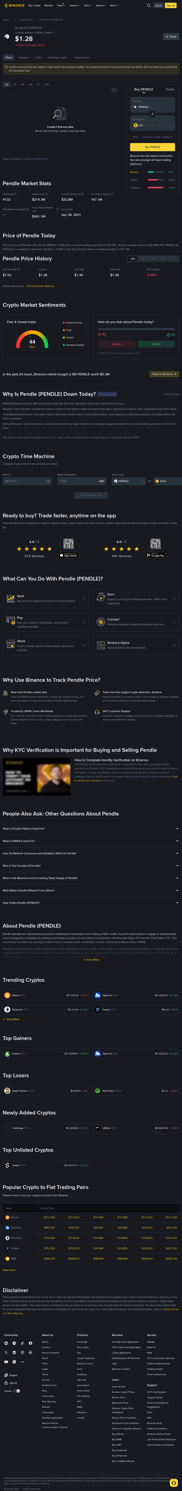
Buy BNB (117, 1439)
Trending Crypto (57, 57)
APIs (149, 1417)
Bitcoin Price (118, 1397)
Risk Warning (49, 1401)
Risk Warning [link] (15, 1313)
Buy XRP (116, 1444)
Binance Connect (121, 1368)
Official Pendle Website (40, 286)
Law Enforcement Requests (161, 1439)
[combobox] (140, 125)
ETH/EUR (73, 1238)
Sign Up (171, 5)
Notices (46, 1406)
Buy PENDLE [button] (152, 147)
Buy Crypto (34, 5)
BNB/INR (98, 1258)
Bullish (156, 344)
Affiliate (151, 1341)
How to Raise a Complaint (160, 1444)
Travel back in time (91, 495)
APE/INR (98, 1227)
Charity (80, 1417)
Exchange (82, 1341)
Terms (45, 1374)
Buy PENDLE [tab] (143, 89)
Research (82, 1412)
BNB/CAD (171, 1258)
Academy (82, 1374)
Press (45, 1363)
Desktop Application (52, 1417)
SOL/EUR (73, 1248)
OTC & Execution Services (161, 1358)
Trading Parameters (157, 1428)
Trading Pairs (81, 57)
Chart (8, 57)
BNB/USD (49, 1258)
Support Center (155, 1397)
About (45, 1341)
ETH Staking (83, 1396)
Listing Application (121, 1352)
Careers (46, 1347)
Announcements (50, 1352)
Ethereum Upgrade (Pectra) (126, 1428)
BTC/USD (49, 1217)
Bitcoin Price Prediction (124, 1417)
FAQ (38, 57)
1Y (38, 84)
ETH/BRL (122, 1238)
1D (6, 84)
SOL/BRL (122, 1248)
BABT (80, 1406)
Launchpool (83, 1385)
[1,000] (78, 481)
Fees (149, 1412)
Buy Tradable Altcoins (123, 1461)
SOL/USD (49, 1248)
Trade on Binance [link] (164, 374)
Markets (48, 5)
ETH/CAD (171, 1238)
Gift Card (81, 1379)
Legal (45, 1368)
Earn (88, 5)
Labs (114, 1363)
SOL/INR (98, 1248)
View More (92, 959)
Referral (151, 1347)
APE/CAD (171, 1227)
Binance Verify (154, 1423)
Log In (158, 5)
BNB (149, 1352)
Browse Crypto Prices (123, 1391)
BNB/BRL (122, 1258)
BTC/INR (98, 1217)
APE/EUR (74, 1227)
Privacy (45, 1379)
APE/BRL (123, 1227)
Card (79, 1368)
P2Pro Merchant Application (126, 1347)
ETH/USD (49, 1238)
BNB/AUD (147, 1258)
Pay (79, 1352)
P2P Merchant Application (125, 1341)
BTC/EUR (73, 1217)
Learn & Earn (119, 1386)
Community (48, 1396)
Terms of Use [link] (171, 1309)
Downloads (48, 1412)
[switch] (16, 1391)
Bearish (116, 344)
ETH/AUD (147, 1238)
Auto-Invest (83, 1390)
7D (14, 84)
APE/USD (49, 1227)
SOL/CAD (171, 1248)
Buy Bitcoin (118, 1433)
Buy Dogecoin (119, 1450)
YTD (47, 84)
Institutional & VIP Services (126, 1358)
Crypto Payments (86, 1358)
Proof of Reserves (156, 1374)
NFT (79, 1401)
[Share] (171, 36)
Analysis (24, 57)
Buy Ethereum (119, 1455)
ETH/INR (98, 1238)
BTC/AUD (147, 1217)
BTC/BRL (122, 1217)
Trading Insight (155, 1368)
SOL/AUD (147, 1248)
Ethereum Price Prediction (125, 1423)
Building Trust (49, 1385)
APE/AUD (147, 1227)
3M (30, 84)
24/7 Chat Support (156, 1391)
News (45, 1358)
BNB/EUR (73, 1258)
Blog (44, 1390)
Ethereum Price (120, 1402)
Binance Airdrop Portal (159, 1433)
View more (9, 1270)
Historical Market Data (158, 1363)
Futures (75, 5)
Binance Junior (85, 1363)
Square (101, 5)
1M (22, 84)
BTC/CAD (171, 1217)
